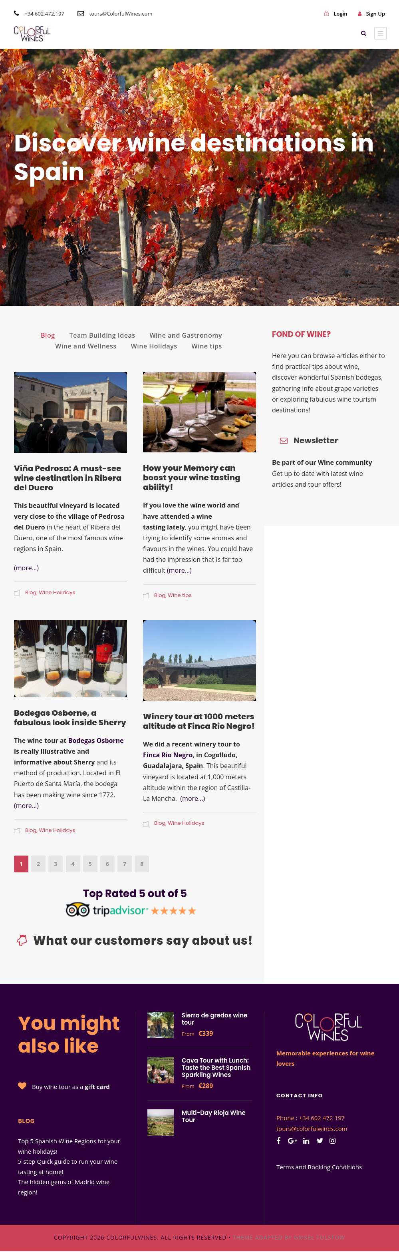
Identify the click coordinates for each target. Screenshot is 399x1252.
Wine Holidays (154, 346)
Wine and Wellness (85, 346)
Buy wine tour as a (71, 1087)
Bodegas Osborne (96, 740)
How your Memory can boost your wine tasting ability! (191, 477)
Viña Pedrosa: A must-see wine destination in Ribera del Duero (67, 478)
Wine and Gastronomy (185, 335)
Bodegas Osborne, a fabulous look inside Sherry (70, 717)
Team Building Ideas (102, 335)
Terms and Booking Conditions (319, 1167)
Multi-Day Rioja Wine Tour (214, 1116)
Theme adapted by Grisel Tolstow (289, 1237)
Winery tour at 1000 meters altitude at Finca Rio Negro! (199, 721)
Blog (48, 335)
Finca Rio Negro (168, 754)
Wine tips (207, 346)
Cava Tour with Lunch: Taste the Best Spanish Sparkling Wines (216, 1067)
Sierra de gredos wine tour (214, 1019)
